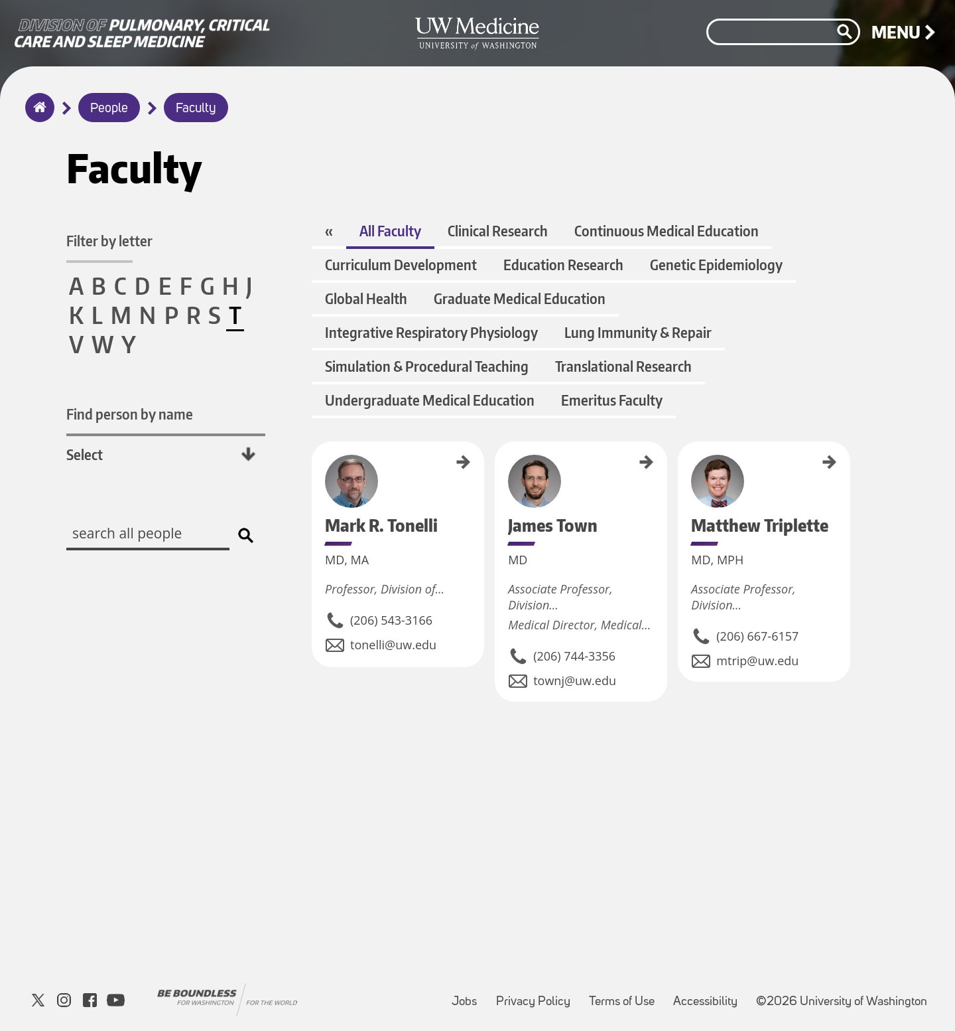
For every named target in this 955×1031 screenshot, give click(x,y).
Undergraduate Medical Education (430, 400)
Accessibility (709, 995)
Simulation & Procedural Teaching (427, 366)
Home (37, 116)
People (109, 109)
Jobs (468, 995)
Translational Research (623, 366)
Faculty (196, 109)
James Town (499, 460)
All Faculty (390, 231)
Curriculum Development (401, 265)
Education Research (563, 265)
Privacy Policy (537, 995)
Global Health (366, 298)
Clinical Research (498, 231)
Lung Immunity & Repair (638, 332)
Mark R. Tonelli (316, 464)
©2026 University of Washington (841, 1002)
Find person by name (129, 414)
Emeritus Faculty (612, 400)
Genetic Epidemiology (716, 265)
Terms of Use (626, 995)
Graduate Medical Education (519, 298)
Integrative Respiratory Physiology (431, 332)
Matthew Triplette (682, 469)
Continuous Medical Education (666, 231)
